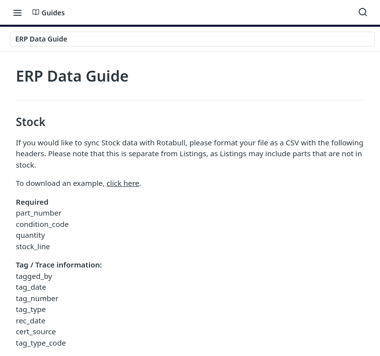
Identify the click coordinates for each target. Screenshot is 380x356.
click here (122, 183)
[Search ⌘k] (362, 12)
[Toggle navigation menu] (17, 12)
